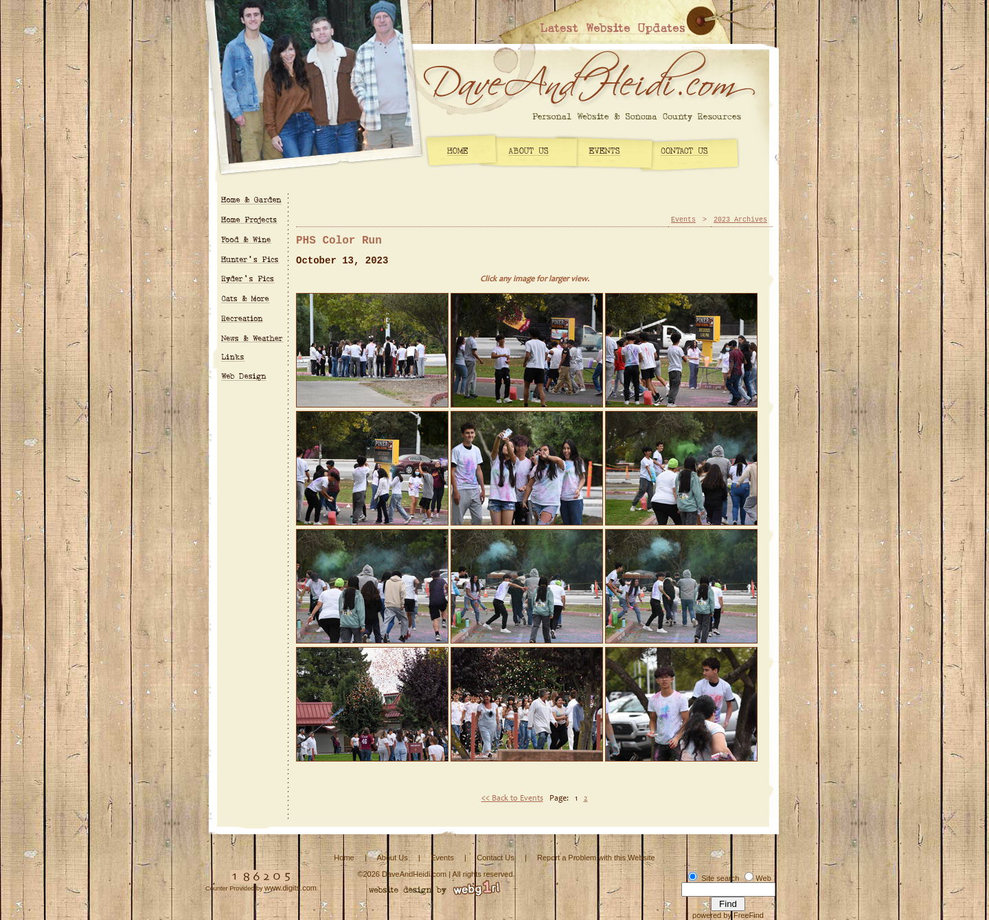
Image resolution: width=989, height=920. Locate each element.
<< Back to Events (512, 798)
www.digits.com (290, 888)
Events (683, 220)
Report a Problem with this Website (596, 857)
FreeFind (749, 915)
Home (344, 857)
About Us (391, 857)
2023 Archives (740, 220)
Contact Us (495, 857)
